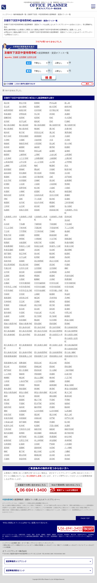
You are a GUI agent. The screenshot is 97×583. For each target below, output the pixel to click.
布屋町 (52, 374)
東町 (6, 396)
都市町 (52, 302)
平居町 (52, 400)
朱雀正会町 (39, 246)
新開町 (37, 235)
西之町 (7, 367)
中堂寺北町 (54, 283)
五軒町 (22, 195)
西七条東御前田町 (25, 346)
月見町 (22, 294)
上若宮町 (23, 166)
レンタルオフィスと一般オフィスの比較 (56, 545)
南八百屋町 (39, 437)
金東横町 (68, 180)
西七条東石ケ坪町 (10, 346)
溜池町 (22, 276)
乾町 (51, 118)
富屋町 (67, 309)
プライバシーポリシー (37, 543)
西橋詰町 (38, 367)
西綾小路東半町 (25, 324)
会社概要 (14, 543)
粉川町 (37, 188)
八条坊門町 (23, 381)
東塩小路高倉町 (10, 392)
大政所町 (38, 140)
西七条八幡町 (70, 352)
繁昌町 (37, 385)
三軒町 (7, 206)
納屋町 (7, 320)
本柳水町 (38, 418)
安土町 (7, 107)
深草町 (52, 403)
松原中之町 (8, 426)
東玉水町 (53, 392)
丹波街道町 (69, 276)
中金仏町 (38, 313)
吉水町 (52, 455)
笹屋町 (67, 199)
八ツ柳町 (68, 448)
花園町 (52, 381)
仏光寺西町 (39, 411)
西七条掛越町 (9, 331)
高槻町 (22, 261)
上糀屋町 (68, 155)
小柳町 (22, 191)
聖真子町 (7, 235)
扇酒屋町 (38, 136)
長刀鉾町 (53, 316)
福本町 (22, 407)
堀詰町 (37, 415)
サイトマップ (49, 543)
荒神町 (67, 184)
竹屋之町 (7, 268)
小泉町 (37, 184)
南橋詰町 (53, 433)
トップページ (6, 543)
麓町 (6, 411)
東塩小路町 (23, 392)
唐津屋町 (7, 169)
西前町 (52, 367)
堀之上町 (68, 415)
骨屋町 (22, 415)
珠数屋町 (68, 239)
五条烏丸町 (39, 195)
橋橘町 (7, 378)
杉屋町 (52, 243)
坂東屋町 (53, 385)
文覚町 (37, 444)
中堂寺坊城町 (39, 287)
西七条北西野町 (56, 331)
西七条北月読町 (40, 331)
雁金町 (37, 169)
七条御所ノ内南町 (56, 218)
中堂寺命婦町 (39, 290)
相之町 (7, 103)
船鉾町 (67, 407)
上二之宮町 (39, 162)
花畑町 (67, 381)
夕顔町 (7, 455)
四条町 (37, 210)
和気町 (67, 459)
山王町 (22, 206)
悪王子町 (23, 103)
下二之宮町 (69, 228)
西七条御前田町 (71, 327)
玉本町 (67, 272)
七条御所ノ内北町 (71, 211)
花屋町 (7, 385)
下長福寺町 (54, 228)
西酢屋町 (23, 363)
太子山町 (23, 257)
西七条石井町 (39, 327)
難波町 (37, 320)
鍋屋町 (67, 316)
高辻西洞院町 (9, 265)
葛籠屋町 (7, 298)
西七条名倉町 (39, 335)
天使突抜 (53, 298)
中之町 (52, 313)
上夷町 (37, 155)
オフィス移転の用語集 (36, 545)
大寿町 (52, 279)
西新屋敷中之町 (10, 363)
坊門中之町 (69, 418)
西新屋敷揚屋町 (10, 356)
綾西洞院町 (8, 110)
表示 (87, 84)
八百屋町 (68, 444)
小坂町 (52, 188)
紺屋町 (37, 191)
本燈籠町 (23, 418)
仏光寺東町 (54, 411)
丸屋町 (67, 426)
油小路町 (23, 107)
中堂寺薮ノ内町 (56, 290)
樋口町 (7, 400)
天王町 (22, 302)
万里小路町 (54, 426)
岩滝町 (7, 121)
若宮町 (52, 459)
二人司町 (7, 374)
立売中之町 (31, 57)
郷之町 (52, 191)
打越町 (67, 121)
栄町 (21, 199)
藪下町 (22, 451)
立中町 (7, 272)
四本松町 (68, 217)
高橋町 (37, 265)
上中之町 (23, 162)
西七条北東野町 (71, 331)
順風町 (7, 243)
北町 (51, 177)
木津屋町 (23, 180)
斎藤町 (67, 195)
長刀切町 (38, 316)
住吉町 (52, 250)
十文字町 (53, 239)
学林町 (52, 173)
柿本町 (7, 147)
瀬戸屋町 (7, 254)
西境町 (7, 327)
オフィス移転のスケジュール (20, 545)
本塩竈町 (53, 440)
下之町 (7, 231)
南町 (6, 437)
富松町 (52, 309)
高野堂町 (23, 188)
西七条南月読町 (10, 352)
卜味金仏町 (8, 422)
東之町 (22, 396)
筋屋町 (22, 250)
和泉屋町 (7, 114)
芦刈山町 (53, 103)
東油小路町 (69, 385)
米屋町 (7, 191)
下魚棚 (22, 224)
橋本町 (52, 378)
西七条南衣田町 (71, 349)
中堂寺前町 (69, 287)
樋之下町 (38, 400)
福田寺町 (7, 407)
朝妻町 (37, 103)
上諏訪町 (68, 158)
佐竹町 (22, 203)
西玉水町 (53, 363)
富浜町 (37, 309)
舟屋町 (52, 407)
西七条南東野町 (56, 352)
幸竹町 (7, 188)
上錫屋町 (53, 158)
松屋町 (37, 426)
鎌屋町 (7, 155)
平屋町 (22, 403)
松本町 (22, 426)
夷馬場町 (68, 132)
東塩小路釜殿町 (71, 389)
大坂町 (67, 136)
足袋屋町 (38, 272)
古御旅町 (23, 411)
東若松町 (68, 396)
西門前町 (7, 370)
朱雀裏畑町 (8, 246)
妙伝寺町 (68, 437)
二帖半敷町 (69, 370)
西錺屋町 (53, 324)
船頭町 (52, 254)
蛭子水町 (7, 136)
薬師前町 (38, 448)
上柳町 (7, 166)
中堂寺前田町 (55, 287)
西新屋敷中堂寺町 (71, 357)
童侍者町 (7, 313)
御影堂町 (38, 429)
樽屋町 (37, 276)
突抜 (66, 290)
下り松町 (38, 199)
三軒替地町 (69, 203)
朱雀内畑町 (69, 243)
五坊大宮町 (54, 195)
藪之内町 (38, 451)
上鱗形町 (23, 155)
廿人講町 (53, 370)
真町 (66, 235)
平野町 (7, 403)
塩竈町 (52, 206)
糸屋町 (67, 114)
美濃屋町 (53, 437)
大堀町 (22, 140)
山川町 (52, 451)
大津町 (7, 140)
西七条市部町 (55, 327)
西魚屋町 (38, 324)
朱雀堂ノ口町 (55, 246)
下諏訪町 (38, 228)
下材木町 (23, 228)
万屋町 (7, 459)
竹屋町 (67, 265)
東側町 (37, 389)
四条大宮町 (23, 210)
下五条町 (68, 224)
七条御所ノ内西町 (25, 218)
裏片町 (52, 129)
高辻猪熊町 (39, 261)
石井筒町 (38, 110)
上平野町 (68, 162)
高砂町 (67, 257)
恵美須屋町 (23, 136)
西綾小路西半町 (10, 324)
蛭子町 (22, 132)
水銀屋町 (23, 243)
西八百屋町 (23, 370)
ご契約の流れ (6, 545)
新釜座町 (53, 235)
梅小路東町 (8, 129)
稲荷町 (22, 118)
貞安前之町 (23, 298)
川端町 (52, 169)
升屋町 (52, 422)
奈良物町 (23, 320)
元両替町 (7, 444)
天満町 (37, 302)
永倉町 (7, 316)
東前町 (37, 396)
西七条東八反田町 (56, 346)
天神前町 (7, 302)
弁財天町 (7, 415)
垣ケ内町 (68, 144)
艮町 (51, 121)
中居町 (22, 313)
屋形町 (7, 448)
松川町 (67, 422)
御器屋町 (68, 191)
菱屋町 (22, 400)
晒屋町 (52, 203)
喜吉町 (52, 180)
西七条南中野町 (25, 352)
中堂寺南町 (8, 290)
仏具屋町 (68, 411)
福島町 (67, 403)
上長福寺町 (8, 162)
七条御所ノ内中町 (10, 218)
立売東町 (53, 268)
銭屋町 (67, 254)
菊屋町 (7, 177)
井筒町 (52, 114)
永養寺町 (68, 129)
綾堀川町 (23, 110)
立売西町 (23, 57)
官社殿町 (23, 173)
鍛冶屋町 (7, 151)
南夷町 (22, 433)
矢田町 (52, 448)
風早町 (52, 147)
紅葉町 (22, 444)
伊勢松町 (23, 114)
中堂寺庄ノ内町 (10, 287)
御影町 (52, 429)
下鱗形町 (38, 224)
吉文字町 (7, 180)
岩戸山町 (23, 121)
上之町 (52, 162)
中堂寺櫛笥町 (70, 283)
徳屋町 (67, 305)
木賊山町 (23, 305)
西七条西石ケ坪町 (56, 336)
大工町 (7, 279)
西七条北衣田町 (25, 331)
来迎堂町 (23, 459)
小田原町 (38, 144)
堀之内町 (53, 415)
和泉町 (67, 110)
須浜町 (37, 250)
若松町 (37, 459)
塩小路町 (68, 206)
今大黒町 (68, 118)
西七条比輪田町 (71, 345)
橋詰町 (22, 378)
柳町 (6, 451)
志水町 (7, 224)
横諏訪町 (38, 455)
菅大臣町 (38, 173)
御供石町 (7, 195)
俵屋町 (52, 276)
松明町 (37, 257)
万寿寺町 (7, 429)
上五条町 (7, 158)
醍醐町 (37, 279)
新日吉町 (7, 239)
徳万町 (52, 305)
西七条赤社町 (24, 327)
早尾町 (22, 385)
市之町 (37, 114)
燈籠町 (67, 302)
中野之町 (68, 313)
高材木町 (7, 261)
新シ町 (67, 103)
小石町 (22, 184)
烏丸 (66, 166)
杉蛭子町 (38, 243)
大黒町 (22, 279)
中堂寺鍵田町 (39, 283)
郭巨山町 (38, 151)
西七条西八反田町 (71, 339)
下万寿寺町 (39, 231)
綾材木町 (68, 107)
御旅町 (7, 144)
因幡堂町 (7, 118)
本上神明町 (39, 440)
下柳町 (52, 231)
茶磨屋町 (68, 279)
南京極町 (38, 433)
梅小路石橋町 (9, 125)
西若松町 (38, 370)
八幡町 (67, 451)
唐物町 (22, 169)
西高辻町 (38, 363)
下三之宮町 (8, 228)
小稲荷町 (53, 184)
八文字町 (38, 381)
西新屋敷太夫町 (56, 356)
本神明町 (68, 440)
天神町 (67, 298)
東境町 (52, 389)
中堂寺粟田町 (24, 283)
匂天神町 (53, 320)
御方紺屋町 (8, 433)
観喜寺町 (68, 169)
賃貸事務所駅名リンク (15, 571)
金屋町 (52, 151)
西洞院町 (23, 367)
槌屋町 (52, 294)
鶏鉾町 (22, 374)
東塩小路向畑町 (40, 392)
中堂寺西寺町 (24, 287)
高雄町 (52, 257)
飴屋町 (37, 107)
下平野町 (23, 231)
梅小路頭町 (23, 125)
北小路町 (23, 177)
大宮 (51, 140)
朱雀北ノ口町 (24, 246)
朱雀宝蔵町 (8, 250)
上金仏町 (53, 155)
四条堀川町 (54, 210)
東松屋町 (53, 396)
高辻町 (67, 261)
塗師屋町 (38, 374)
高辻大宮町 (54, 261)
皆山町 (52, 144)
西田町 (67, 363)
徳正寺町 (38, 305)
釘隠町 (7, 184)
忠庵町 (7, 283)
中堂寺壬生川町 (25, 290)
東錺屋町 (23, 389)
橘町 (66, 268)
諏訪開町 (68, 250)
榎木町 (7, 132)
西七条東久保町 (40, 345)
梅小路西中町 (55, 125)
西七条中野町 (24, 335)
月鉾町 (16, 57)
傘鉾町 (37, 147)
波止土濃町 (39, 378)
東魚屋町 (7, 389)
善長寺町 (7, 257)
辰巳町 (22, 272)
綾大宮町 (53, 107)
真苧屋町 (23, 422)
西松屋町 (68, 367)
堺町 (6, 199)
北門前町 (68, 177)
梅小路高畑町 (39, 125)
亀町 (36, 166)
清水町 (67, 220)
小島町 (67, 188)
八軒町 (7, 381)
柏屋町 (67, 147)
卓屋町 (22, 235)
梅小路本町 (23, 129)
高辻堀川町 (23, 265)
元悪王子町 (23, 440)
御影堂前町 (69, 429)
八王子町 (68, 378)
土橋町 (37, 294)
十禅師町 (38, 239)
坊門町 (52, 418)
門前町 (52, 444)
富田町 (7, 309)
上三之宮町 (23, 158)
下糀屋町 (53, 224)
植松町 (37, 121)
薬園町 (22, 448)
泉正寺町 (23, 254)
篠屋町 (7, 203)
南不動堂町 (69, 433)
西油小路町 (69, 320)
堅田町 (22, 151)
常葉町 (7, 305)
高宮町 (52, 265)
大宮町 (67, 140)
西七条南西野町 (40, 352)
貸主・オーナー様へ (24, 543)
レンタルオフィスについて (77, 545)
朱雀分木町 (69, 246)
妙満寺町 (7, 440)
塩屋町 (7, 210)
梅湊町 (37, 129)
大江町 (52, 136)
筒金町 (67, 294)
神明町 (22, 239)
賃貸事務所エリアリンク (16, 561)
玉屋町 (7, 276)
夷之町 (52, 132)
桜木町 (52, 199)
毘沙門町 (38, 403)
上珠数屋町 (39, 158)
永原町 (22, 316)
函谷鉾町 (7, 173)
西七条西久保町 (71, 335)
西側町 (67, 324)
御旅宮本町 (23, 144)
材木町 (37, 206)
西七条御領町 (9, 335)
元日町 (67, 173)
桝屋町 (37, 422)
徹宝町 (37, 298)
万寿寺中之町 (24, 429)
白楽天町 (68, 374)
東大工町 (68, 392)
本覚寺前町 (8, 418)
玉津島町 (53, 272)
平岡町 (67, 400)
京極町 (37, 180)
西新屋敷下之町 (40, 356)
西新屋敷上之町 (25, 356)
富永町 (22, 309)
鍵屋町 (22, 147)
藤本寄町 (38, 407)
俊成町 (67, 231)
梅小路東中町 (70, 125)
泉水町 (37, 254)
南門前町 (23, 437)
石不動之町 (54, 110)
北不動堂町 (39, 177)
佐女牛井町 (39, 203)
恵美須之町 (39, 132)
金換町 (67, 151)
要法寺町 (23, 455)
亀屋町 (52, 166)
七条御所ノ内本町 (40, 218)
